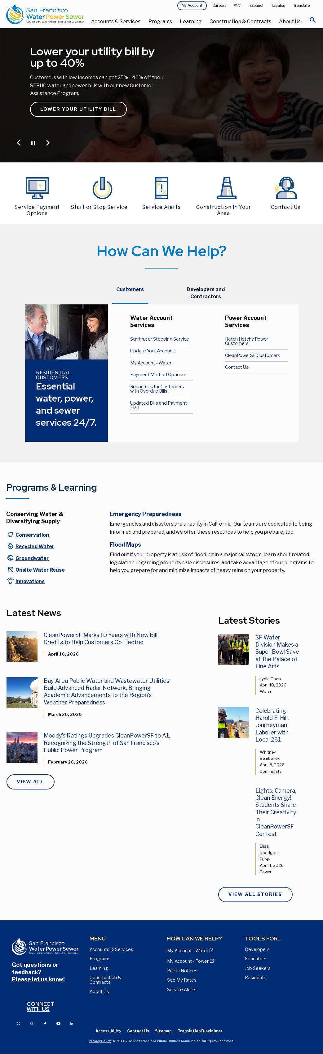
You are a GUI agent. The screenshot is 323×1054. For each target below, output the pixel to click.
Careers (219, 5)
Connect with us (41, 1006)
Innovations (30, 581)
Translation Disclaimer (200, 1031)
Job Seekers (258, 968)
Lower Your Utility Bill (78, 109)
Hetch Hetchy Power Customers (246, 341)
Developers (257, 949)
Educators (256, 959)
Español (256, 5)
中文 (237, 5)
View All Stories (255, 894)
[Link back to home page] (45, 14)
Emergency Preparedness (145, 514)
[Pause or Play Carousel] (33, 142)
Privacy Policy (100, 1041)
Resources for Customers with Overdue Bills (157, 389)
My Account (192, 5)
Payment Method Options (157, 374)
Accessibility (108, 1031)
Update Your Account (152, 351)
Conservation (32, 535)
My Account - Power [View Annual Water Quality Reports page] (188, 961)
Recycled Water (34, 546)
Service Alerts (182, 989)
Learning (190, 21)
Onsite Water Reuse (40, 570)
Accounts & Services (115, 21)
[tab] (130, 293)
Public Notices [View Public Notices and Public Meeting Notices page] (182, 971)
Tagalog (278, 5)
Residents (255, 977)
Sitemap (163, 1031)
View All (30, 782)
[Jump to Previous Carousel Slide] (18, 142)
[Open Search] (313, 21)
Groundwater (32, 558)
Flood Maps (125, 544)
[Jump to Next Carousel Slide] (48, 142)
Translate (301, 5)
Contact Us (237, 367)
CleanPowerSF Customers (252, 355)
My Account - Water (150, 363)
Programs (160, 21)
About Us (290, 21)
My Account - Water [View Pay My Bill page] (187, 950)
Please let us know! (38, 979)
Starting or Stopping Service (159, 339)
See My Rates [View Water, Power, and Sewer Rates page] (182, 980)
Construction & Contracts (240, 21)
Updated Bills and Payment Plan (158, 405)
